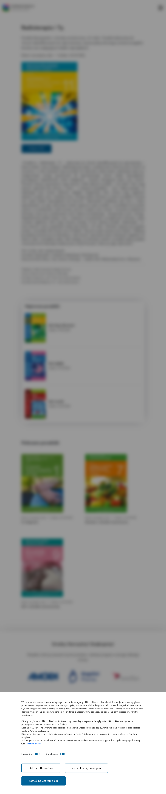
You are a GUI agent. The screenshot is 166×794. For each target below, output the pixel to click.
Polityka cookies (34, 743)
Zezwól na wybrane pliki (86, 768)
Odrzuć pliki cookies (41, 768)
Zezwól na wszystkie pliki (43, 781)
